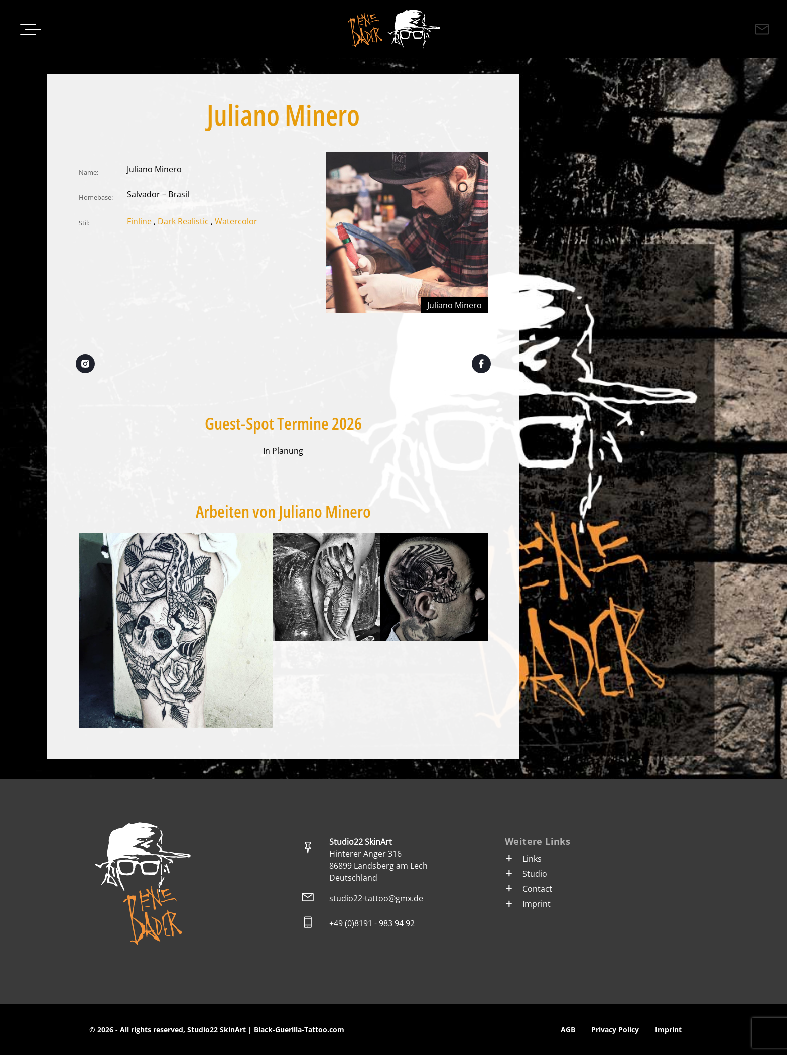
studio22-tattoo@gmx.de (376, 898)
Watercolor (236, 221)
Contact (528, 888)
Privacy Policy (615, 1029)
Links (523, 858)
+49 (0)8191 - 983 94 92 (372, 923)
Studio (526, 873)
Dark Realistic (183, 221)
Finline (139, 221)
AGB (568, 1029)
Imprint (528, 903)
